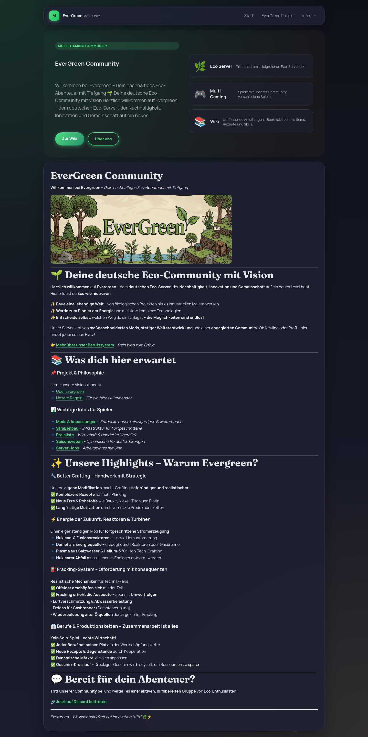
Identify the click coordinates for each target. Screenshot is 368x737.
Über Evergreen (70, 391)
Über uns (103, 139)
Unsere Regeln (69, 398)
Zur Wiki (69, 138)
